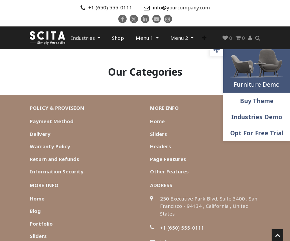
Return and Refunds (54, 159)
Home (157, 121)
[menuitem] (118, 37)
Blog (35, 211)
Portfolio (41, 223)
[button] (204, 38)
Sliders (158, 134)
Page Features (168, 159)
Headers (160, 146)
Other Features (169, 171)
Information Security (57, 171)
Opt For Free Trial (256, 133)
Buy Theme (257, 101)
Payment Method (52, 121)
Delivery (40, 134)
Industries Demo (256, 117)
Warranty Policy (50, 146)
